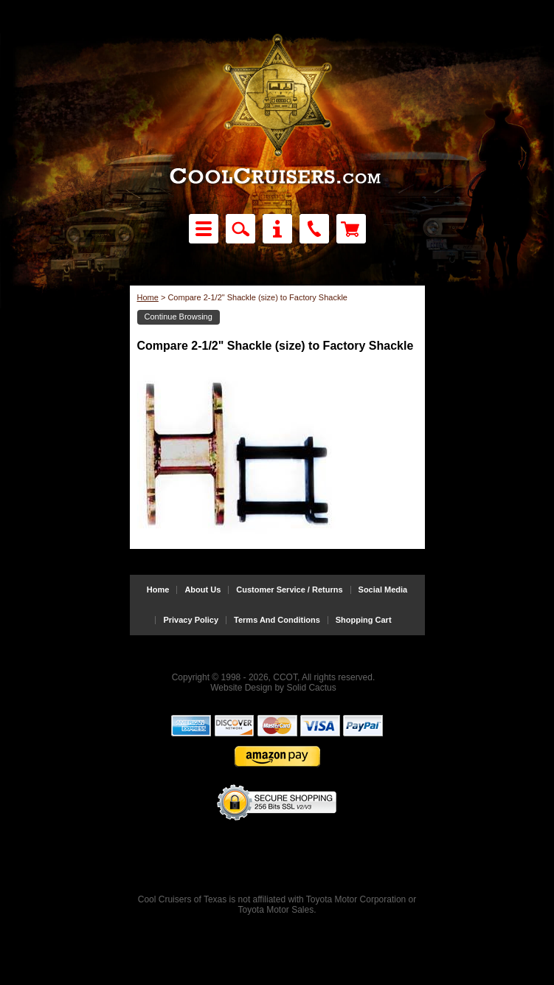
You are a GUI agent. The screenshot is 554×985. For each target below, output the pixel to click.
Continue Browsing (178, 316)
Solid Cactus (311, 687)
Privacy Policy (190, 620)
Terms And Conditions (277, 620)
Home (148, 297)
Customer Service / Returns (289, 590)
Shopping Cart (364, 620)
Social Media (383, 590)
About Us (202, 590)
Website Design (241, 687)
